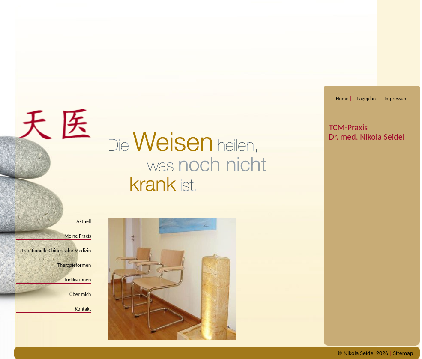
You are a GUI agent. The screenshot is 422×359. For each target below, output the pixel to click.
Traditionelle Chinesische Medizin (56, 251)
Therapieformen (74, 265)
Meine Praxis (77, 236)
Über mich (80, 294)
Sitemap (403, 353)
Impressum (395, 99)
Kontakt (83, 309)
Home (342, 99)
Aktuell (83, 221)
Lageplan (366, 99)
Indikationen (78, 280)
